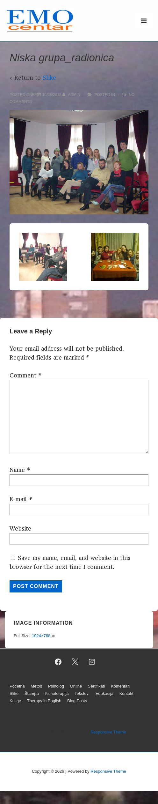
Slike (49, 78)
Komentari (120, 686)
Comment (26, 375)
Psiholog (56, 686)
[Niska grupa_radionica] (51, 95)
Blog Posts (77, 700)
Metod (36, 686)
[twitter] (75, 661)
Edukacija (104, 693)
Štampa (32, 693)
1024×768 (41, 635)
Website (20, 528)
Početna (17, 686)
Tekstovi (82, 693)
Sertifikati (96, 686)
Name (17, 470)
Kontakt (126, 693)
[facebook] (58, 661)
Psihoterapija (56, 693)
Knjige (15, 700)
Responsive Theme (108, 732)
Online (76, 686)
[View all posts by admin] (71, 95)
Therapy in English (44, 700)
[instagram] (92, 661)
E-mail (18, 499)
